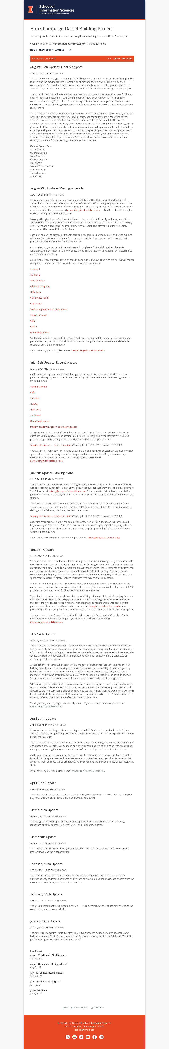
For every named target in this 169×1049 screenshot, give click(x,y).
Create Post (46, 49)
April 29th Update (43, 718)
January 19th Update (45, 921)
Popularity (127, 58)
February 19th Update (46, 864)
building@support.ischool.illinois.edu (67, 491)
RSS (65, 1007)
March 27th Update (44, 810)
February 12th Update (46, 894)
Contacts (97, 1007)
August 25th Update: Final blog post (56, 67)
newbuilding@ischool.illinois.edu (83, 209)
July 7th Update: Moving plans (51, 473)
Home (33, 49)
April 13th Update (43, 783)
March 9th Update (43, 837)
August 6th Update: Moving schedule (57, 188)
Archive (59, 49)
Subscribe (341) (79, 1007)
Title (108, 58)
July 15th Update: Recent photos (53, 362)
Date (116, 58)
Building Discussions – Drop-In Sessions (51, 516)
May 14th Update (42, 634)
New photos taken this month (104, 606)
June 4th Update (42, 550)
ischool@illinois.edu (84, 1029)
